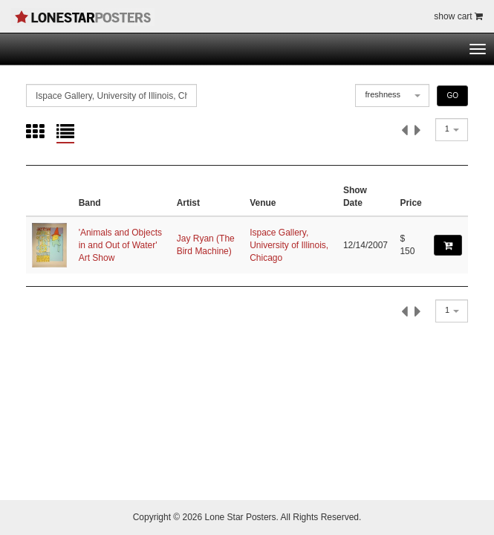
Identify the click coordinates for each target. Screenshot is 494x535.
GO (452, 95)
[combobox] (392, 95)
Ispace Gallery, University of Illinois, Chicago (289, 245)
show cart (458, 16)
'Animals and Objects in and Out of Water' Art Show (120, 245)
